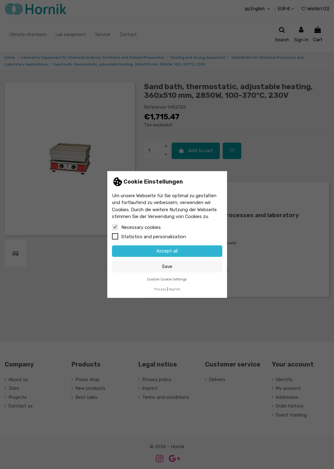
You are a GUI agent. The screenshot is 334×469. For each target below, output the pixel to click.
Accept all (167, 251)
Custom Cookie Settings (167, 279)
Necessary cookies (136, 227)
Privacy (160, 289)
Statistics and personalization (149, 236)
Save (167, 266)
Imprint (174, 289)
